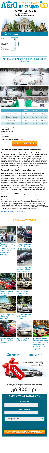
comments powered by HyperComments (13, 211)
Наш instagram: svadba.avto (24, 15)
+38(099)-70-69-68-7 (24, 13)
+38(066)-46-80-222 (24, 11)
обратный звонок (21, 34)
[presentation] (24, 425)
